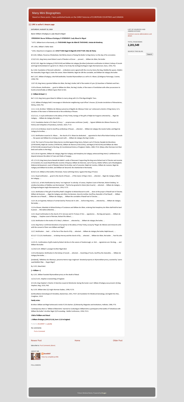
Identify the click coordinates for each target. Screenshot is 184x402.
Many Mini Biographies (46, 13)
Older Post (118, 341)
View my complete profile (50, 357)
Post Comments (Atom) (47, 345)
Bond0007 (47, 354)
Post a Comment (39, 331)
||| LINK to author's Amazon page (41, 25)
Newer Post (36, 341)
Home (77, 341)
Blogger (104, 393)
